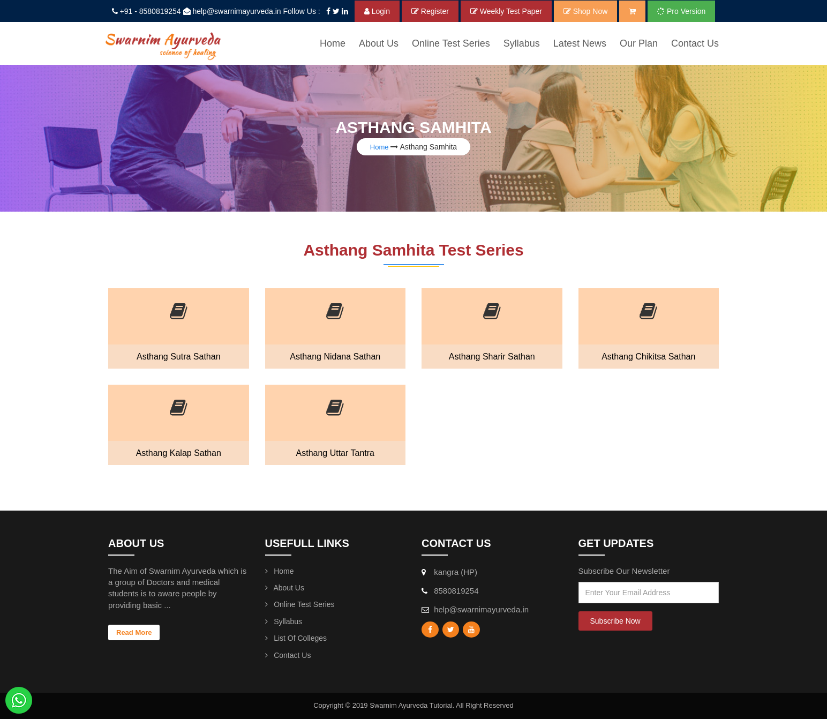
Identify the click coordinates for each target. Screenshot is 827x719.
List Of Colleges (296, 638)
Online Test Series (451, 43)
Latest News (579, 43)
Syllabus (284, 621)
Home (332, 43)
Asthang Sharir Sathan (492, 356)
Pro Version (681, 11)
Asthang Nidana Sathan (335, 356)
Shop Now (585, 11)
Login (377, 11)
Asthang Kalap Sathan (178, 453)
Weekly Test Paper (506, 11)
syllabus (521, 43)
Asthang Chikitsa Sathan (648, 356)
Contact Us (695, 43)
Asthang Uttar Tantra (335, 453)
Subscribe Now (615, 621)
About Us (379, 43)
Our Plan (639, 43)
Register (430, 11)
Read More (134, 632)
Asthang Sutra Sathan (179, 356)
